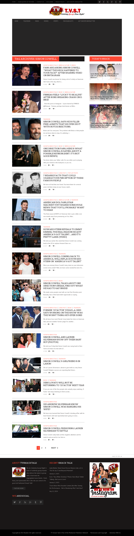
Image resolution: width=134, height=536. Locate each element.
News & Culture (64, 65)
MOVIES (46, 21)
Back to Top (116, 456)
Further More (19, 488)
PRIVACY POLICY (59, 2)
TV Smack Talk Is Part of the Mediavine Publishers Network (69, 533)
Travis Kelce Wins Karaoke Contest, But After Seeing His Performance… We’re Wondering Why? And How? (66, 487)
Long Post (62, 173)
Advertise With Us (115, 533)
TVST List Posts (73, 173)
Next (53, 448)
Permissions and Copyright (98, 533)
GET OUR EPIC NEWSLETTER (74, 2)
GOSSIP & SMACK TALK (50, 65)
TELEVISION (26, 21)
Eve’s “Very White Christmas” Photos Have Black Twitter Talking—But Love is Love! (67, 478)
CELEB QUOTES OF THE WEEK (26, 2)
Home (13, 2)
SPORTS (55, 21)
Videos (73, 65)
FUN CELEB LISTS (68, 21)
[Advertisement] (67, 40)
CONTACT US (40, 2)
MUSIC (37, 21)
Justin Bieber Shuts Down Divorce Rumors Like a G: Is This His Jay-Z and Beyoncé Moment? (66, 469)
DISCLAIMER (49, 2)
